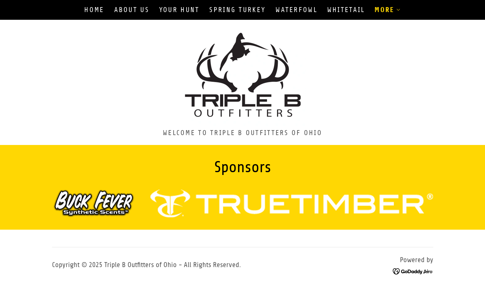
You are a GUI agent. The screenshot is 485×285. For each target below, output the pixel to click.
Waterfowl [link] (296, 10)
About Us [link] (131, 10)
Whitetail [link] (346, 10)
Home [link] (94, 10)
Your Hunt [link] (179, 10)
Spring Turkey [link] (237, 10)
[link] (242, 76)
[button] (388, 10)
